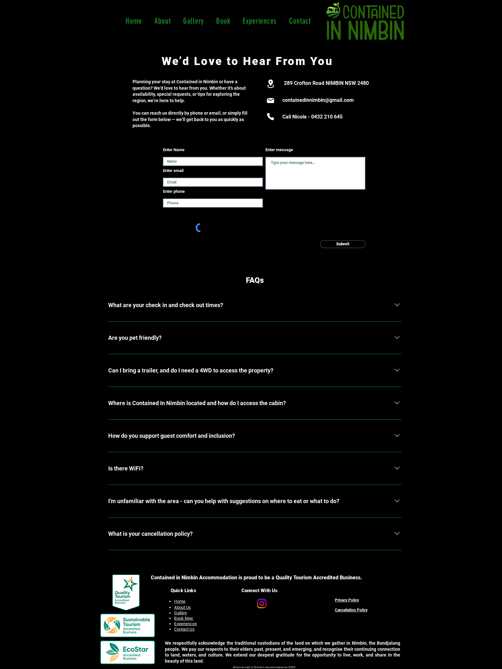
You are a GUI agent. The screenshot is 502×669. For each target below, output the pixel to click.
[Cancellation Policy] (351, 610)
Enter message (279, 150)
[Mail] (270, 100)
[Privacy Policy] (346, 600)
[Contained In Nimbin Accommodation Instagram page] (261, 603)
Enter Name (173, 150)
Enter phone (174, 191)
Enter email (173, 170)
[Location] (270, 84)
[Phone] (270, 116)
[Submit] (343, 244)
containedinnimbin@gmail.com (318, 100)
